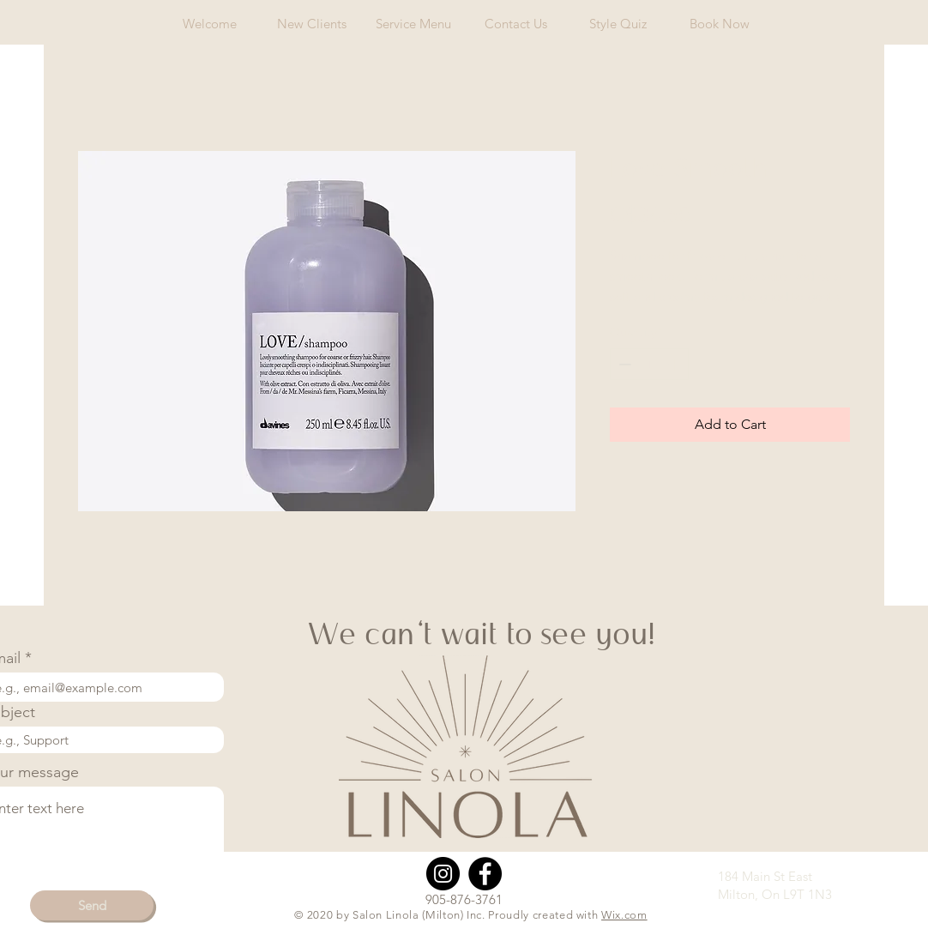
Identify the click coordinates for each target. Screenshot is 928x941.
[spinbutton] (649, 364)
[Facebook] (485, 873)
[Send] (92, 905)
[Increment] (675, 364)
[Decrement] (623, 364)
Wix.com (624, 914)
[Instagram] (443, 873)
